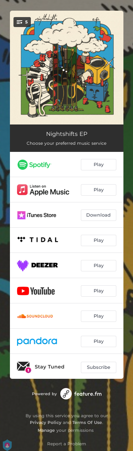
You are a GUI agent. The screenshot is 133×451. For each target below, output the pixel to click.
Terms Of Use (87, 422)
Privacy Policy (45, 422)
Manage (46, 430)
